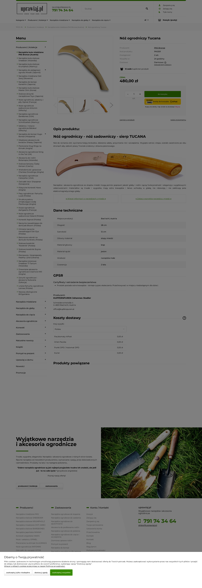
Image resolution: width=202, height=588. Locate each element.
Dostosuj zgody (41, 572)
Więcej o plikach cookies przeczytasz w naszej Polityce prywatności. (34, 566)
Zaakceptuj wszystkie (61, 572)
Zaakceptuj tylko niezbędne (18, 572)
